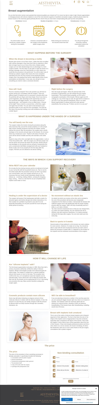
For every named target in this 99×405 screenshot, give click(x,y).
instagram (79, 2)
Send (70, 381)
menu (11, 3)
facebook (74, 2)
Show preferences (91, 399)
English (89, 5)
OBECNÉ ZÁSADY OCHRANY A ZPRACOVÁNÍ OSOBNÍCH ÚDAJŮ (79, 402)
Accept (67, 399)
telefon (83, 2)
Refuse (79, 399)
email (88, 2)
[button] (96, 388)
